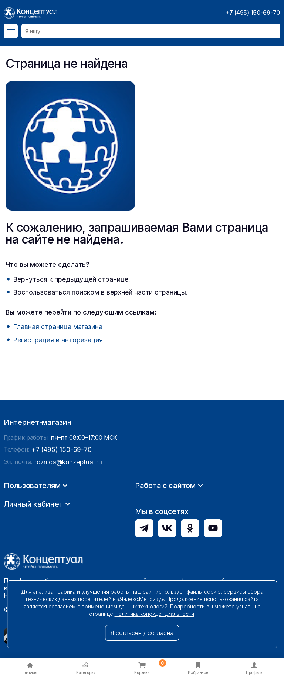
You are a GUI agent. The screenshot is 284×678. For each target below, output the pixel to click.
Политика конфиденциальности (154, 614)
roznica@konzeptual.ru (66, 532)
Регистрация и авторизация (58, 340)
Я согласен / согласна (142, 633)
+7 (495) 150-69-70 (252, 12)
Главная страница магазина (57, 326)
